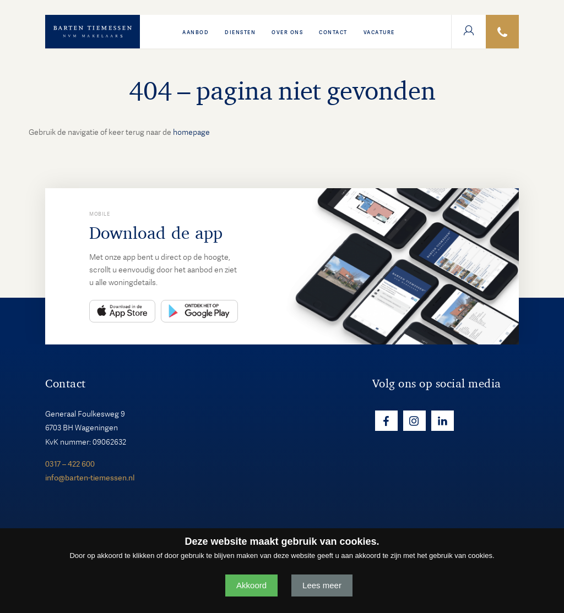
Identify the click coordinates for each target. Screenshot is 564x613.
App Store (122, 311)
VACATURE (379, 32)
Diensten (240, 32)
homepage (191, 132)
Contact (333, 32)
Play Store (199, 311)
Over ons (287, 32)
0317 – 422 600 (70, 463)
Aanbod (195, 32)
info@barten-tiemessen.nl (89, 477)
